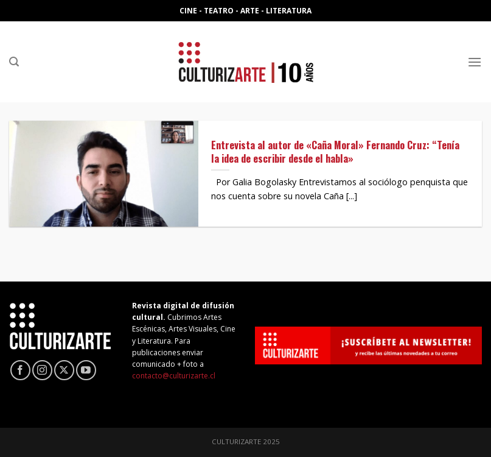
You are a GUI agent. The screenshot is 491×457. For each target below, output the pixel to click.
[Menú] (474, 62)
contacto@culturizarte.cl (173, 375)
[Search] (14, 62)
